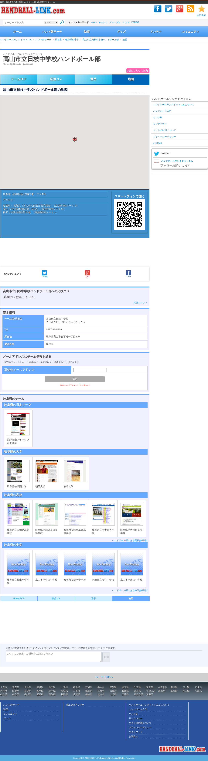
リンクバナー (160, 124)
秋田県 (52, 687)
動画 (87, 31)
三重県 (76, 691)
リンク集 (157, 117)
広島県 (198, 691)
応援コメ (56, 79)
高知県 (52, 694)
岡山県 (186, 691)
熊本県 (100, 694)
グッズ (121, 31)
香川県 (27, 694)
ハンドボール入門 (162, 111)
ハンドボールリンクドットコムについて (173, 104)
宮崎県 (125, 694)
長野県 (27, 691)
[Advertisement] (71, 45)
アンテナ (156, 31)
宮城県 (40, 687)
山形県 (64, 687)
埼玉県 (125, 687)
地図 (124, 39)
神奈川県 (162, 687)
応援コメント (141, 302)
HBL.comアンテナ (75, 705)
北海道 (3, 687)
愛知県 (64, 691)
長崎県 (88, 694)
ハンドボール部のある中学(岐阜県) (130, 590)
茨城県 (88, 687)
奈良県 (137, 691)
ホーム (17, 31)
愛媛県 (40, 694)
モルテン (102, 22)
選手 (93, 79)
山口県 (3, 694)
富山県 (186, 687)
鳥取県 (161, 691)
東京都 (149, 687)
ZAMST (135, 22)
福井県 (3, 691)
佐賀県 (76, 694)
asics (94, 22)
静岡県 (52, 691)
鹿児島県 (138, 694)
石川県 (198, 687)
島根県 (174, 691)
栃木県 (100, 687)
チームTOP (18, 79)
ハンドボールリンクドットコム (16, 39)
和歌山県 (150, 691)
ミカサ (126, 22)
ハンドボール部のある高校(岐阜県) (130, 540)
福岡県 (64, 694)
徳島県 (15, 694)
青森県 (15, 687)
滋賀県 (88, 691)
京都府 (100, 691)
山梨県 (15, 691)
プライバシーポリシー (164, 136)
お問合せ (201, 15)
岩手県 (27, 687)
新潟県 (174, 687)
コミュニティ (190, 31)
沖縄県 (149, 694)
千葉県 (137, 687)
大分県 (113, 694)
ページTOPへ (104, 677)
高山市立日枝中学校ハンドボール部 (101, 39)
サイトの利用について (164, 130)
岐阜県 (58, 39)
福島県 (76, 687)
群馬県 (113, 687)
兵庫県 (125, 691)
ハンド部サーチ (52, 31)
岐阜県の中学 (72, 39)
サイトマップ (135, 732)
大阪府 (113, 691)
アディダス (115, 22)
